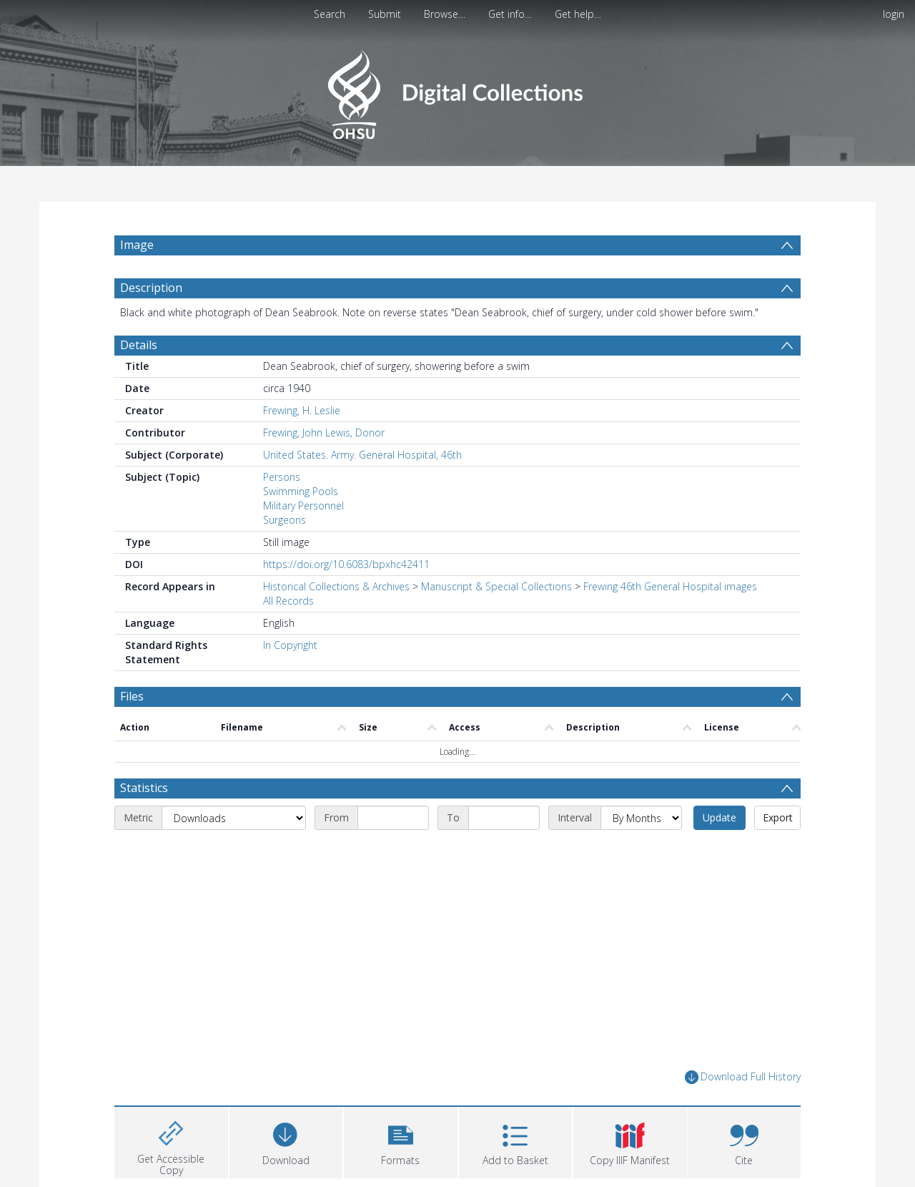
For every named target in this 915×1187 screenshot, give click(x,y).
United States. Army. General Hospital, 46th (362, 454)
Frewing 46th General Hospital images (670, 586)
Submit (384, 14)
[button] (401, 1141)
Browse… (444, 14)
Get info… (510, 14)
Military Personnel (303, 505)
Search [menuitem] (329, 14)
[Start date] (393, 818)
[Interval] (641, 818)
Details (138, 345)
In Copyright (290, 645)
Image (137, 245)
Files (132, 696)
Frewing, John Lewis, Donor (324, 432)
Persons (281, 477)
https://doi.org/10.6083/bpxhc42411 (346, 564)
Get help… (578, 14)
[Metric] (234, 818)
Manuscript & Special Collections (496, 586)
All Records (288, 600)
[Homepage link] (457, 90)
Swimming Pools (300, 491)
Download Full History (743, 1077)
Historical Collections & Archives (336, 586)
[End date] (504, 818)
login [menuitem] (893, 14)
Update (719, 817)
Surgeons (284, 520)
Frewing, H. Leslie (301, 410)
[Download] (286, 1141)
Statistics (144, 788)
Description (151, 287)
